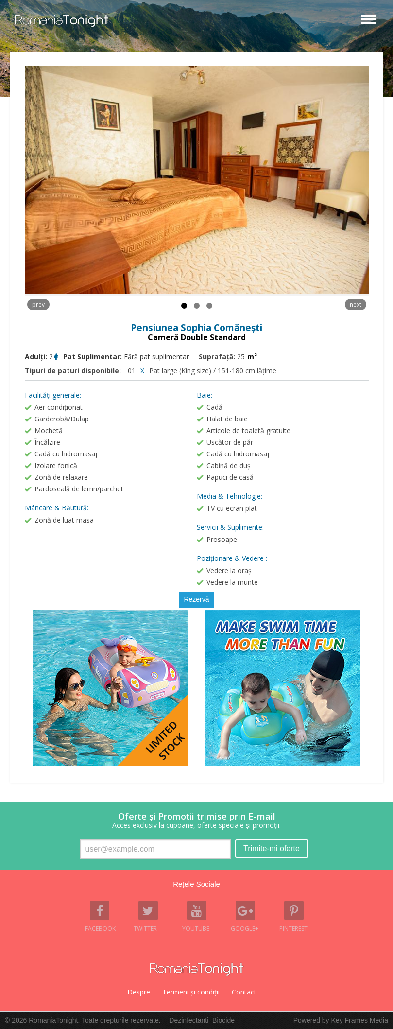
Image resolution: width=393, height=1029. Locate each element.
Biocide (223, 1020)
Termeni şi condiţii (191, 991)
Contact (244, 991)
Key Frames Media (359, 1020)
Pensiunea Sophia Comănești (196, 327)
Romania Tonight (197, 969)
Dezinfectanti (188, 1020)
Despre (138, 991)
